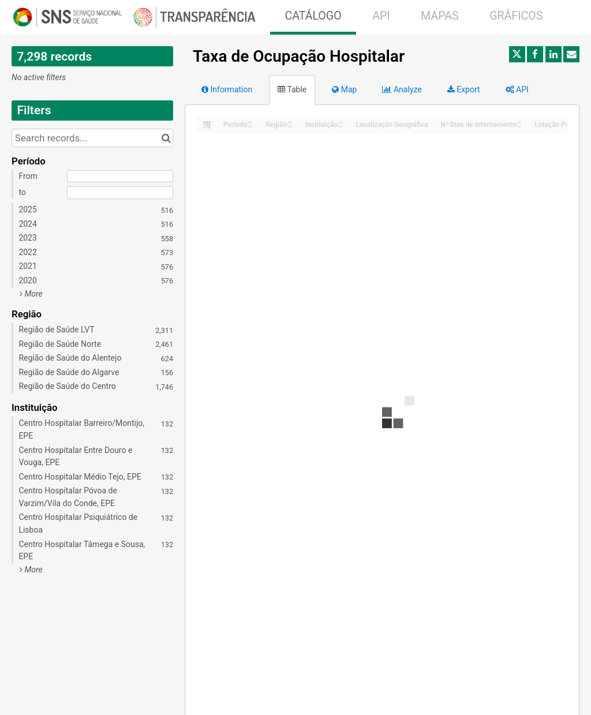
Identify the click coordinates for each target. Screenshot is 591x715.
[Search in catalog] (166, 138)
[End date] (120, 192)
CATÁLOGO (313, 16)
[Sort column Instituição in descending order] (340, 125)
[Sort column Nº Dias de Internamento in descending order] (519, 125)
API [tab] (517, 89)
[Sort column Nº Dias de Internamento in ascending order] (519, 121)
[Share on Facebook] (535, 54)
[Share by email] (571, 54)
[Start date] (120, 176)
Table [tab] (292, 89)
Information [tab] (226, 89)
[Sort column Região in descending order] (290, 125)
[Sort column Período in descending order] (250, 125)
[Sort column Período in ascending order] (250, 121)
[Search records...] (92, 138)
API (381, 16)
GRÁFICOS (516, 16)
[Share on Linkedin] (553, 54)
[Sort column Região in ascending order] (290, 121)
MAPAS (440, 16)
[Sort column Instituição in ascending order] (340, 121)
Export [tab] (463, 89)
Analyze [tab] (401, 89)
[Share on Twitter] (517, 54)
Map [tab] (344, 89)
